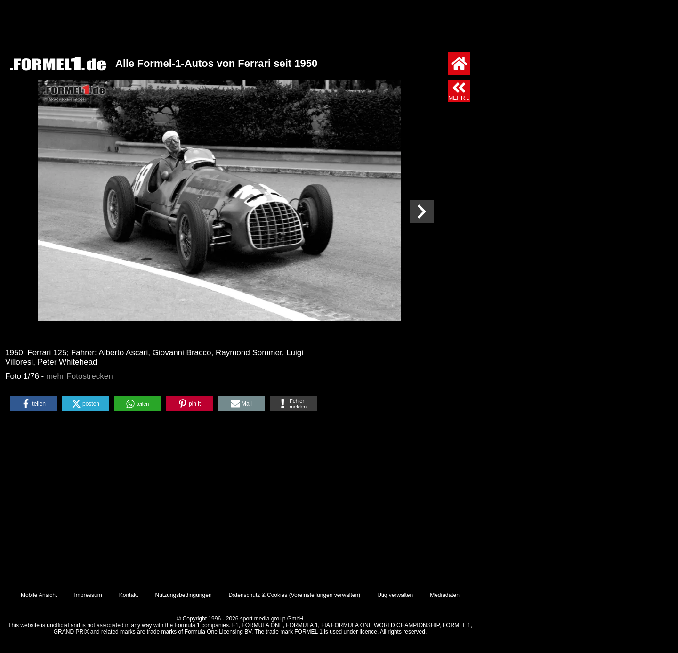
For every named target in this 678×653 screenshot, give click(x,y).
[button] (33, 403)
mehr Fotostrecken (79, 376)
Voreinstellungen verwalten (324, 595)
